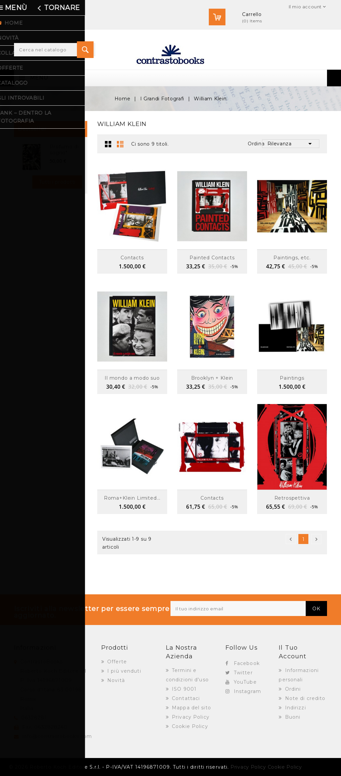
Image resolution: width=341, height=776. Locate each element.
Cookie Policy (189, 726)
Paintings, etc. (292, 258)
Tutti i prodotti (57, 182)
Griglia (108, 144)
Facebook (247, 663)
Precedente (291, 539)
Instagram (247, 691)
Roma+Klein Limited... (132, 498)
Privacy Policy (189, 717)
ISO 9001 (183, 689)
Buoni (292, 717)
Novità (115, 680)
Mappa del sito (190, 708)
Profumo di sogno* (64, 150)
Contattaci (185, 698)
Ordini (292, 689)
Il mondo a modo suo (132, 378)
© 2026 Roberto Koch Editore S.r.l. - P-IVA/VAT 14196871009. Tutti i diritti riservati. (119, 767)
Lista (120, 144)
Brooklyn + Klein (212, 378)
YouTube (245, 682)
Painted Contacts (211, 258)
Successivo (316, 539)
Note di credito (304, 698)
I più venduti (123, 671)
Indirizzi (294, 708)
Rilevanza (290, 144)
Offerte (116, 662)
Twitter (243, 673)
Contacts (132, 258)
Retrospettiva (292, 498)
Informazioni (35, 647)
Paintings (292, 378)
